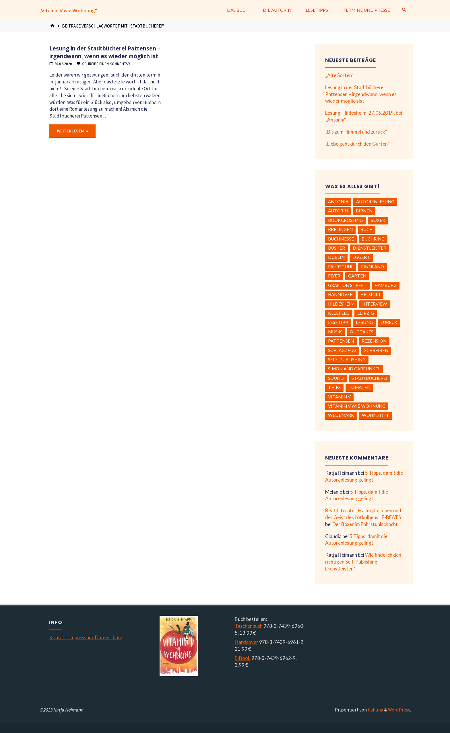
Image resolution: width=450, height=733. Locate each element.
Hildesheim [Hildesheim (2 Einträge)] (341, 303)
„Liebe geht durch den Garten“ (357, 144)
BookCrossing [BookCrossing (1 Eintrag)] (345, 220)
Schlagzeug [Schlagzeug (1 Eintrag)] (342, 350)
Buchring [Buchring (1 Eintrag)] (373, 238)
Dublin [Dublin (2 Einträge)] (336, 257)
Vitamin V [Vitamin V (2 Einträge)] (339, 396)
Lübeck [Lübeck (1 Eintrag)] (389, 322)
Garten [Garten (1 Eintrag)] (357, 275)
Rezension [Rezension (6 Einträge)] (374, 340)
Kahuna (375, 710)
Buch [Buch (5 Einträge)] (366, 229)
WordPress (399, 710)
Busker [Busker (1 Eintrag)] (336, 248)
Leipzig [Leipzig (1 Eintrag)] (365, 313)
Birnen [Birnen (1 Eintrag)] (364, 210)
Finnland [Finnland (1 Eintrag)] (372, 266)
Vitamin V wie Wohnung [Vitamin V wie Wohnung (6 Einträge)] (356, 405)
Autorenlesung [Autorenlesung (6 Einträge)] (375, 201)
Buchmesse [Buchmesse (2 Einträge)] (341, 238)
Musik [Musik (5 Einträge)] (335, 331)
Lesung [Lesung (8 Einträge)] (364, 322)
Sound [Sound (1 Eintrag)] (336, 378)
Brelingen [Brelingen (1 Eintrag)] (340, 229)
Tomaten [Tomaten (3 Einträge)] (359, 387)
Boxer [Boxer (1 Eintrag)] (378, 220)
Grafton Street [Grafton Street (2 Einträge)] (347, 285)
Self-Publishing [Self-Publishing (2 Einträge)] (347, 359)
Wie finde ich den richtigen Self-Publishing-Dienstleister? (363, 562)
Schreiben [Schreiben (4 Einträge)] (376, 350)
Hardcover (246, 642)
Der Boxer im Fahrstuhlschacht (365, 524)
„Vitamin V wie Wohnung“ (68, 10)
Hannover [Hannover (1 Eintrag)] (340, 294)
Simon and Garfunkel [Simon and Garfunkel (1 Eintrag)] (354, 368)
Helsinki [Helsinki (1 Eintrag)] (370, 294)
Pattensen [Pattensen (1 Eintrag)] (341, 340)
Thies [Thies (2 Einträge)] (334, 387)
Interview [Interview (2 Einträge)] (374, 303)
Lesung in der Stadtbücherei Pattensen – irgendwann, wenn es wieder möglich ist (104, 52)
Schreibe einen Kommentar (106, 63)
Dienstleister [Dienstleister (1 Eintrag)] (369, 248)
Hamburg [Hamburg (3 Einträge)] (386, 285)
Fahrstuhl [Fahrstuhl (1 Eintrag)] (340, 266)
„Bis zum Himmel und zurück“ (356, 132)
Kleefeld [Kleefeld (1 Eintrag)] (339, 313)
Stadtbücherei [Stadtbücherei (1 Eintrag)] (369, 378)
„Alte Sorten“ (339, 75)
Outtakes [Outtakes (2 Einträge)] (361, 331)
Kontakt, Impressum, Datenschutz (85, 637)
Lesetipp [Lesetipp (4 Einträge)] (338, 322)
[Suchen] (404, 10)
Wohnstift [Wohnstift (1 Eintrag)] (375, 415)
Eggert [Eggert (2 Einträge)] (361, 257)
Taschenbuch (249, 626)
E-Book (243, 658)
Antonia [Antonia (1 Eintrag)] (338, 201)
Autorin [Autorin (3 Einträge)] (338, 210)
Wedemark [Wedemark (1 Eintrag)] (341, 415)
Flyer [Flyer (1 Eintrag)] (334, 275)
